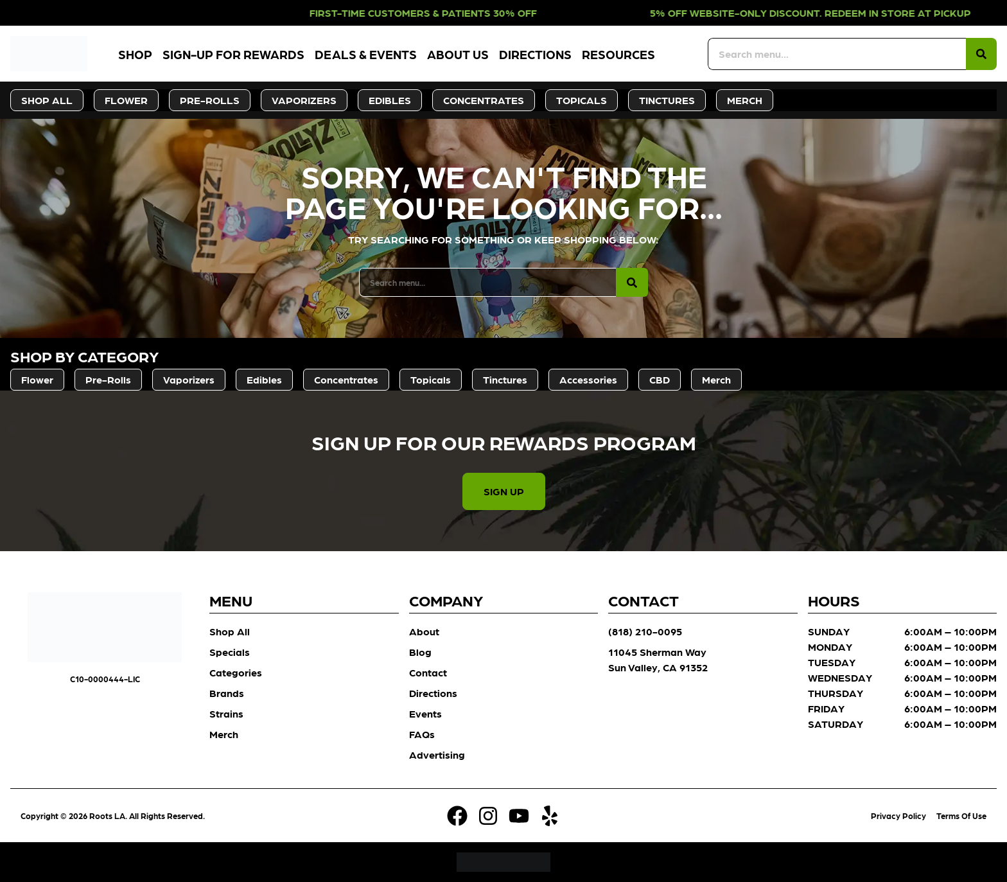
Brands (226, 693)
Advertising (437, 754)
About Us (458, 53)
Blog (420, 652)
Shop (135, 53)
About (424, 631)
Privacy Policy (898, 815)
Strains (226, 713)
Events (425, 713)
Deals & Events (366, 53)
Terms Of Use (961, 815)
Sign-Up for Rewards (233, 53)
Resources (618, 53)
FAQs (422, 734)
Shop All (229, 631)
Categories (235, 672)
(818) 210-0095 (645, 631)
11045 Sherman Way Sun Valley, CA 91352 (658, 659)
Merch (223, 734)
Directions (535, 53)
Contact (428, 672)
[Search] (981, 54)
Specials (229, 652)
